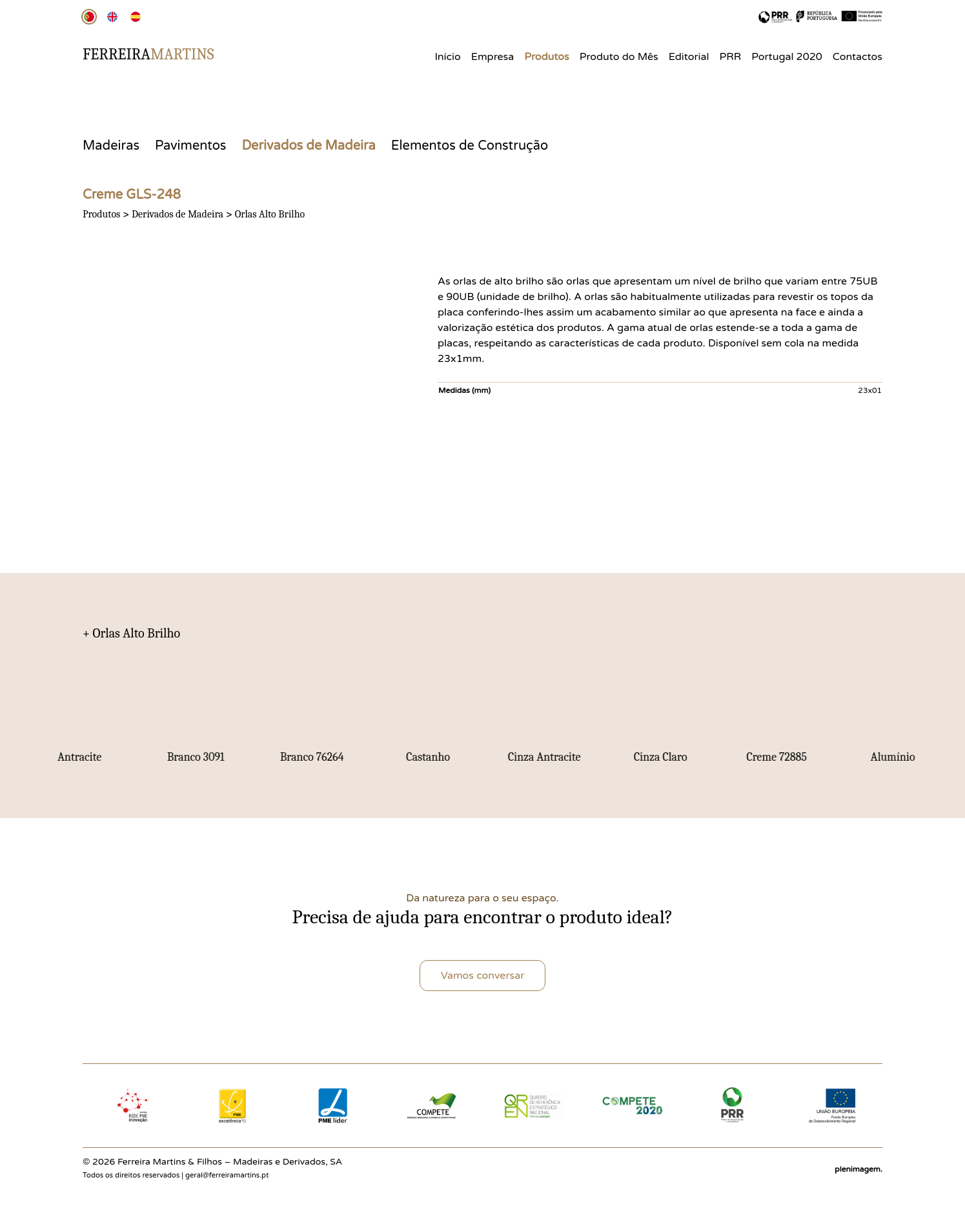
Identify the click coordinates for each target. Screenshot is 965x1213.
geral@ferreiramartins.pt (227, 1175)
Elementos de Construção (469, 146)
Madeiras (111, 146)
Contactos (857, 56)
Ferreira (148, 54)
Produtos (546, 56)
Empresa (492, 56)
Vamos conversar (483, 975)
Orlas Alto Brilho (270, 214)
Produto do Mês (619, 56)
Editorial (689, 56)
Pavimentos (190, 146)
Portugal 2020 (786, 56)
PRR (731, 56)
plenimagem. (858, 1169)
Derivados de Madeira (308, 146)
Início (447, 56)
